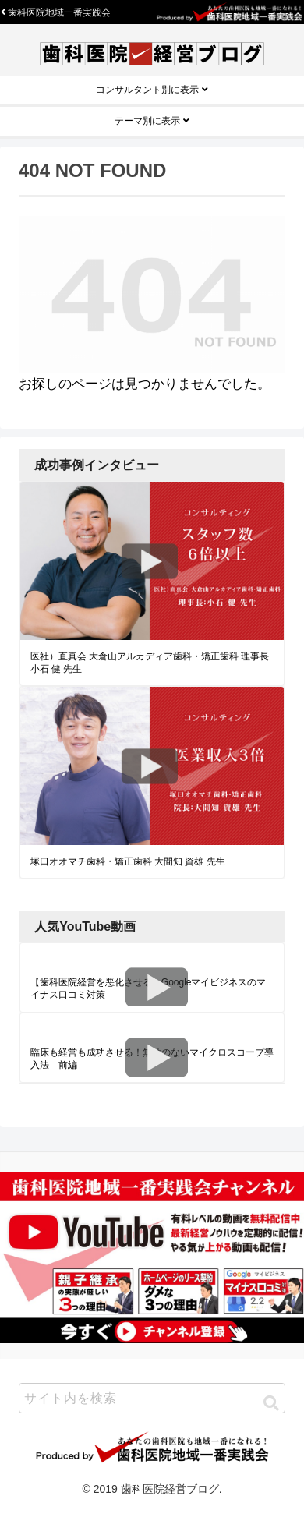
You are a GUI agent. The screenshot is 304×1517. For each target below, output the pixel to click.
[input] (152, 1398)
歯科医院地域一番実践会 (56, 12)
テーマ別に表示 (152, 120)
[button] (271, 1403)
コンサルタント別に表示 (151, 89)
